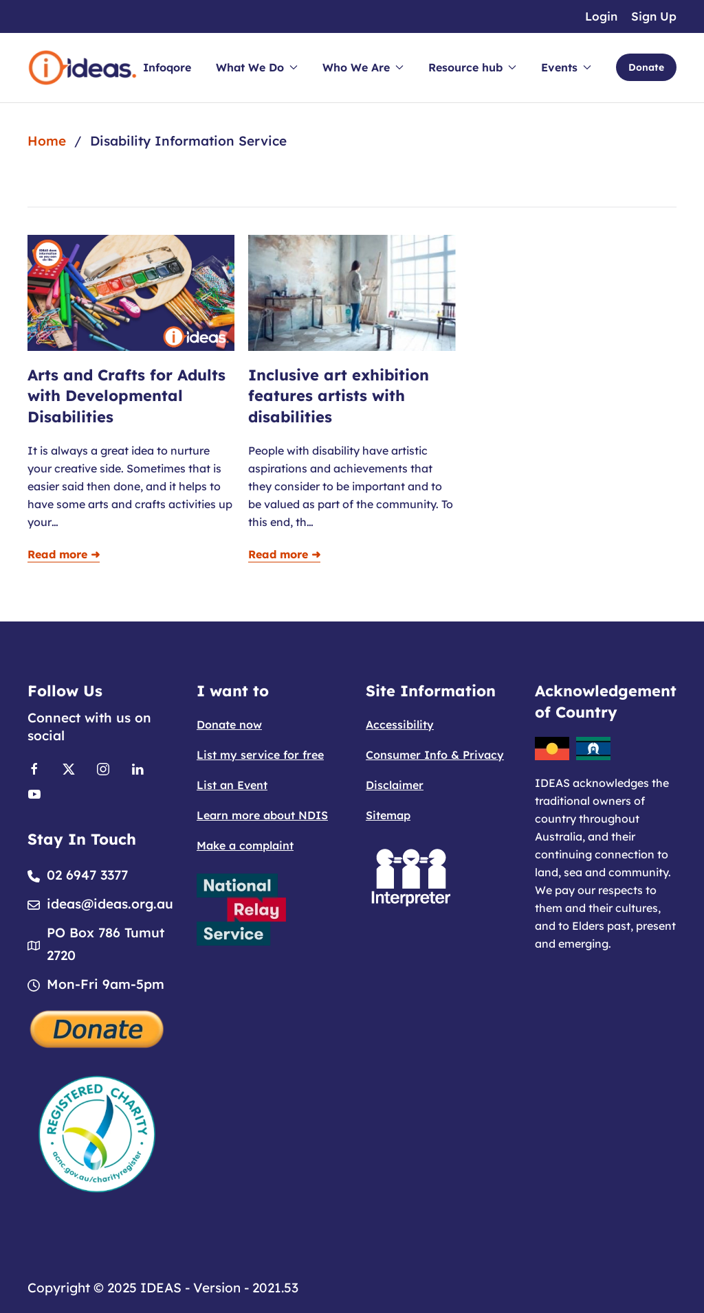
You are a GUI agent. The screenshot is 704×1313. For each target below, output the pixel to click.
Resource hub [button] (472, 67)
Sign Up (653, 16)
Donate (646, 67)
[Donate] (98, 1028)
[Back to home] (83, 67)
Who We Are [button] (363, 67)
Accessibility (400, 724)
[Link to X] (69, 768)
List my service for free (260, 755)
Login (601, 16)
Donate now (229, 724)
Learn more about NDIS (262, 815)
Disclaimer (395, 785)
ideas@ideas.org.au (110, 903)
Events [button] (566, 67)
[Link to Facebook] (34, 768)
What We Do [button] (257, 67)
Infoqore (167, 67)
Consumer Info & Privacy (435, 755)
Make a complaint (245, 845)
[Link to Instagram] (103, 768)
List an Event (232, 785)
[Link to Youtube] (34, 792)
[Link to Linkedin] (137, 768)
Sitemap (388, 815)
